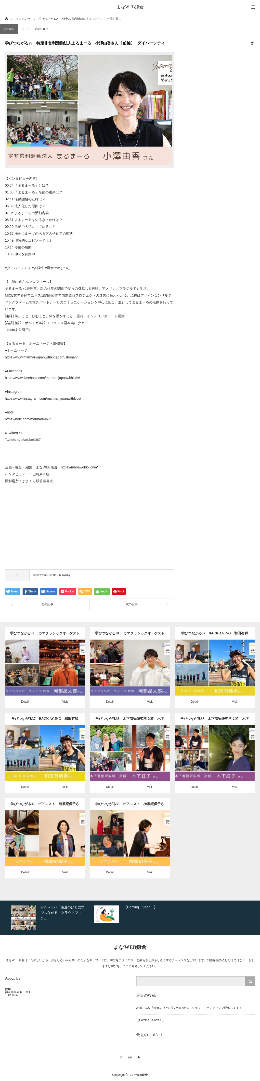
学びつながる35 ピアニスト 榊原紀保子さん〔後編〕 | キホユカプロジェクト (45, 806)
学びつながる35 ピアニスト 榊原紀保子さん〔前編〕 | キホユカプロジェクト (129, 806)
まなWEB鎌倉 (130, 6)
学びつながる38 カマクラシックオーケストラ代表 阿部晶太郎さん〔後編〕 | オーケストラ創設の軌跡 (45, 635)
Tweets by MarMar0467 (23, 440)
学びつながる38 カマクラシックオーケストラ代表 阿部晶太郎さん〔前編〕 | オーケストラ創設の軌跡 (130, 635)
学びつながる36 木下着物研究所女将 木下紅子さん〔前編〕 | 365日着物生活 (214, 721)
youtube (9, 28)
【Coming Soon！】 (150, 1020)
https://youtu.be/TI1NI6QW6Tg (51, 575)
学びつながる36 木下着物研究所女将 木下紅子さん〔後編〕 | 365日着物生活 (129, 721)
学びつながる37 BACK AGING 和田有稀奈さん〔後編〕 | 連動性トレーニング (214, 635)
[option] (51, 917)
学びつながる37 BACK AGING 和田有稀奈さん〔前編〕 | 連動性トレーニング (45, 721)
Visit (65, 701)
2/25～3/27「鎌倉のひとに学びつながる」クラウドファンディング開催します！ (189, 1008)
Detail (25, 701)
